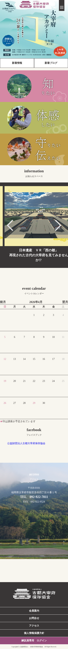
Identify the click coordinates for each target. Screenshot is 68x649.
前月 (3, 302)
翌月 (65, 302)
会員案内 (34, 610)
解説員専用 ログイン (34, 640)
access (34, 476)
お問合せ (34, 618)
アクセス (34, 625)
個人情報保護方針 (34, 633)
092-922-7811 (39, 497)
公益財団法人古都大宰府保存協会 (26, 443)
